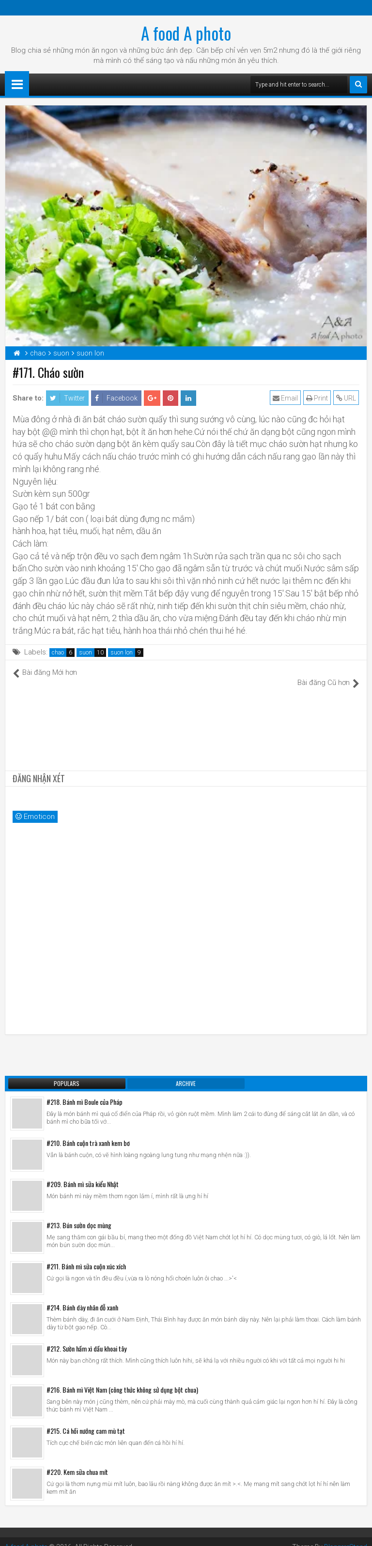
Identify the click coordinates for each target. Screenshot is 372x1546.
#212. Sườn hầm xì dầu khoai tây (86, 1338)
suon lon (121, 652)
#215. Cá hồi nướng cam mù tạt (85, 1420)
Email (285, 398)
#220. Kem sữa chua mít (77, 1461)
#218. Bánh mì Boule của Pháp (84, 1091)
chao (58, 652)
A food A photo (186, 32)
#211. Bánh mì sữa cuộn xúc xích (86, 1255)
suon (85, 652)
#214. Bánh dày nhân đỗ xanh (82, 1297)
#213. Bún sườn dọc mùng (78, 1214)
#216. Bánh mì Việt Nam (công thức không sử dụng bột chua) (122, 1379)
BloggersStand (344, 1536)
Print (317, 398)
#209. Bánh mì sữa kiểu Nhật (82, 1173)
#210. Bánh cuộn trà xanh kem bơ (88, 1132)
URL (346, 398)
